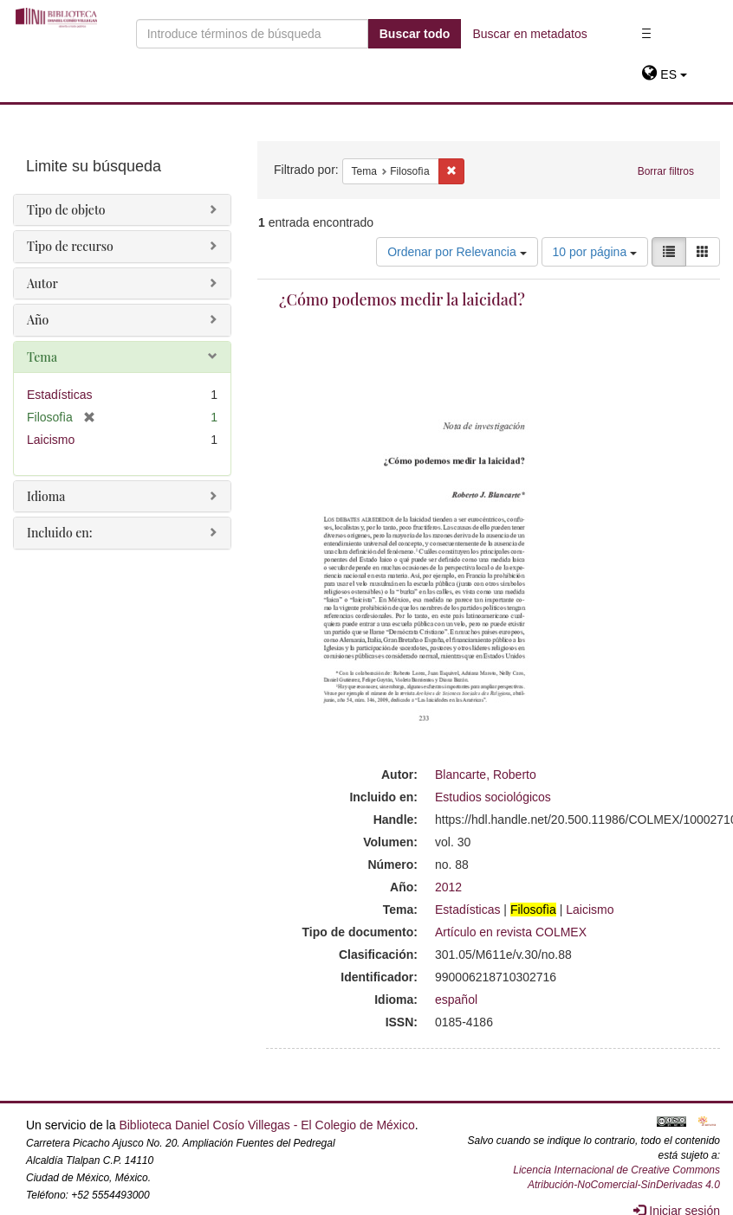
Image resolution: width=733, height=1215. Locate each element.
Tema (42, 357)
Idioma (46, 496)
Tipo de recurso (70, 246)
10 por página (595, 252)
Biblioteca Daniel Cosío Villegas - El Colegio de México (266, 1125)
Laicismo (589, 909)
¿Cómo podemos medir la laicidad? (402, 299)
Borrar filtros (666, 171)
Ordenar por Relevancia (457, 252)
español (456, 999)
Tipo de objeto (66, 210)
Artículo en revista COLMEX (511, 932)
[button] (664, 74)
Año (38, 320)
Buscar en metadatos (529, 34)
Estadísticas (467, 909)
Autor (42, 283)
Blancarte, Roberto (485, 774)
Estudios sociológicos (493, 797)
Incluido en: (59, 532)
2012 (448, 887)
